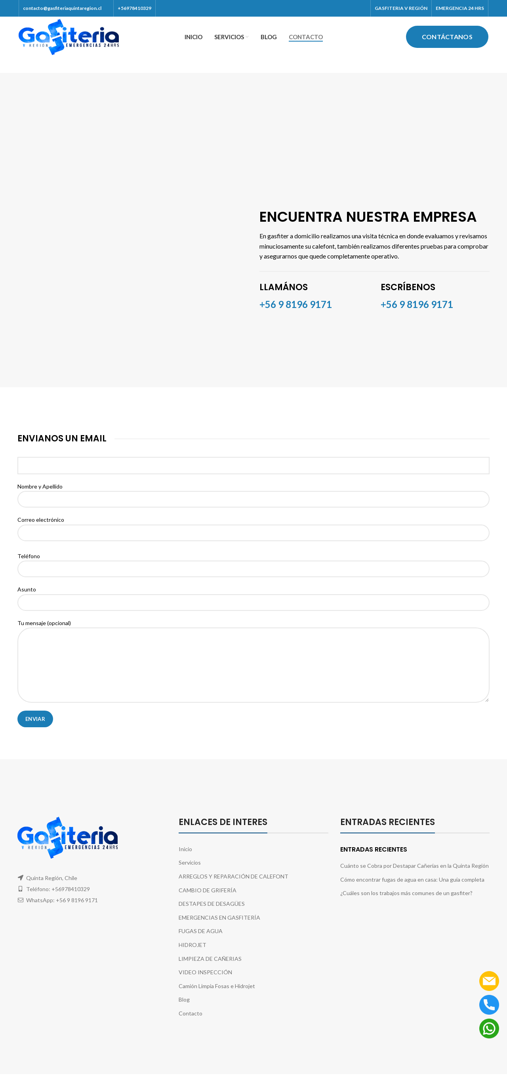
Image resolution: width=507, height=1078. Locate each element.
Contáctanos (447, 41)
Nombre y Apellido (253, 501)
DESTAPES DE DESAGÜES (212, 912)
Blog (184, 1008)
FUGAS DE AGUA (201, 940)
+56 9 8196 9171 (417, 313)
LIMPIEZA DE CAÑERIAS (210, 967)
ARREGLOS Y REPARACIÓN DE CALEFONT (233, 885)
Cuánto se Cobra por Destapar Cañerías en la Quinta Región (414, 874)
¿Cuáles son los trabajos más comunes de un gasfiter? (406, 902)
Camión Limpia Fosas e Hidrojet (217, 994)
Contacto (190, 1022)
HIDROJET (192, 953)
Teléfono (253, 570)
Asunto (253, 604)
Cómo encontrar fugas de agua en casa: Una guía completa (412, 888)
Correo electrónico (253, 534)
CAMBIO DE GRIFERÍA (207, 898)
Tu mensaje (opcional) (253, 652)
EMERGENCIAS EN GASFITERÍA (219, 926)
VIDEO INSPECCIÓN (205, 981)
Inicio (185, 857)
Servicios (190, 871)
